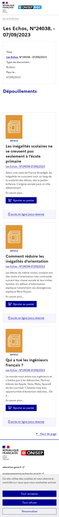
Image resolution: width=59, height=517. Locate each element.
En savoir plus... (15, 193)
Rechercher (48, 4)
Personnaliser (29, 511)
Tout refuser (29, 502)
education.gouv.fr (12, 467)
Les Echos (12, 57)
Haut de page (47, 434)
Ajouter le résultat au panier (23, 105)
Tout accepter (29, 494)
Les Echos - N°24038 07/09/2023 (25, 166)
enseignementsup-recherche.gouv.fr (22, 473)
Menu (54, 4)
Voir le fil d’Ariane (11, 18)
